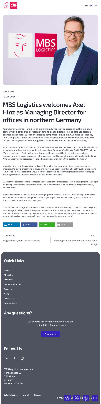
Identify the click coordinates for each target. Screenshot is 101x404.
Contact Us (50, 334)
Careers (8, 289)
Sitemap (37, 395)
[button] (11, 224)
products (67, 398)
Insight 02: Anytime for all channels (25, 238)
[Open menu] (96, 5)
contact (95, 398)
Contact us (9, 298)
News (6, 293)
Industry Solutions (12, 284)
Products (8, 279)
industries (76, 398)
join (86, 398)
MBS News (8, 91)
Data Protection (10, 395)
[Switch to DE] (86, 5)
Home (7, 270)
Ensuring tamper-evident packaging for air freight (75, 240)
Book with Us (10, 303)
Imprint (26, 395)
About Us (8, 274)
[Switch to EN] (90, 5)
